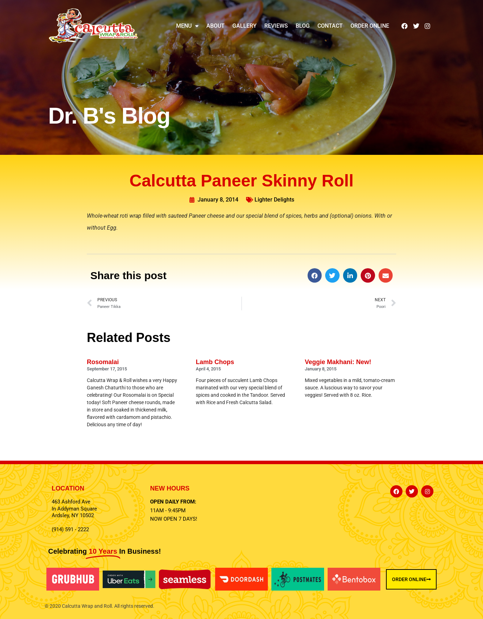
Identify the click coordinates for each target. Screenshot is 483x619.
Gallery (244, 25)
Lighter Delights (274, 199)
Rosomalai (103, 362)
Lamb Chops (215, 362)
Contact (330, 25)
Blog (303, 25)
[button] (315, 275)
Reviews (276, 25)
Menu (187, 26)
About (215, 25)
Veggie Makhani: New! (338, 362)
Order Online (369, 25)
